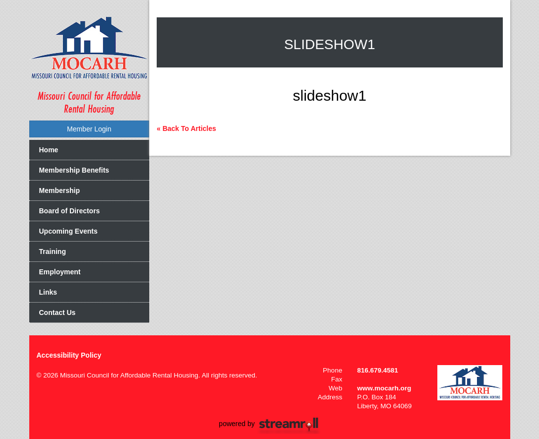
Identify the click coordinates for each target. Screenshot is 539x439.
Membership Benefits (74, 170)
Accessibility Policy (69, 355)
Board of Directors (69, 211)
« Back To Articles (186, 128)
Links (48, 292)
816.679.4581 (377, 370)
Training (52, 251)
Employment (60, 272)
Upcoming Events (68, 231)
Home (49, 150)
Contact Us (57, 312)
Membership (59, 190)
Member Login (89, 129)
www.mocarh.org (384, 388)
